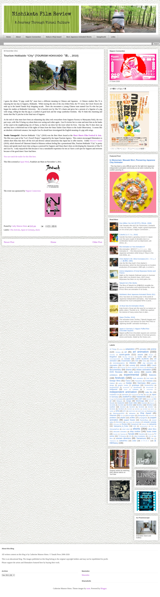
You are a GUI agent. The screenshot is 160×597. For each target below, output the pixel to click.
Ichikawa (135, 389)
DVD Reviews (116, 372)
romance (138, 422)
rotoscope (116, 424)
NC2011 (139, 405)
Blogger (103, 588)
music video (132, 403)
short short (126, 429)
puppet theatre (129, 420)
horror (125, 389)
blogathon (113, 357)
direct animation (132, 367)
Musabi (112, 403)
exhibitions (113, 375)
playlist (122, 418)
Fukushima (138, 381)
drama (129, 370)
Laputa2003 (129, 399)
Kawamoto (141, 397)
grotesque (135, 385)
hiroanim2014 (148, 385)
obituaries (132, 413)
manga (128, 401)
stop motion (135, 431)
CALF (150, 357)
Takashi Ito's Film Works (128, 283)
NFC (124, 411)
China (144, 361)
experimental (131, 374)
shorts (37, 230)
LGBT (140, 399)
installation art (114, 394)
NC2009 (120, 405)
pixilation (113, 418)
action (121, 349)
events (148, 372)
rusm (88, 588)
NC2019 (121, 409)
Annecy (118, 352)
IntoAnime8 (134, 394)
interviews (125, 394)
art (125, 352)
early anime (134, 372)
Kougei (112, 399)
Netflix (111, 411)
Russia (124, 424)
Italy (142, 394)
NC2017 (150, 407)
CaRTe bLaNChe (142, 359)
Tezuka (150, 434)
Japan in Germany (27, 230)
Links (113, 37)
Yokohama (113, 441)
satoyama (152, 424)
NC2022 (145, 409)
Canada (127, 359)
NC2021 (137, 409)
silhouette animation (120, 431)
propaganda (143, 418)
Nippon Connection (33, 37)
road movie (129, 422)
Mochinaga (140, 401)
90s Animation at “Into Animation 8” (132, 247)
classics (132, 363)
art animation (141, 351)
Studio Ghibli (151, 431)
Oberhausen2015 (118, 413)
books (140, 357)
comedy (132, 365)
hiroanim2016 (114, 387)
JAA (147, 394)
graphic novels (123, 385)
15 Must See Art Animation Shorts (131, 306)
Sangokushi (101, 37)
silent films (152, 429)
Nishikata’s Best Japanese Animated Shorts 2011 (137, 294)
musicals (144, 403)
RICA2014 (119, 422)
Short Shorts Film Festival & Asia (87, 135)
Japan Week (24, 162)
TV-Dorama (122, 436)
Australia (112, 354)
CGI (136, 361)
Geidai (129, 383)
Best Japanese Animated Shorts (79, 37)
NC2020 (129, 409)
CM (11, 230)
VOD (149, 436)
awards (140, 355)
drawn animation (143, 370)
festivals (17, 230)
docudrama (150, 367)
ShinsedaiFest (114, 429)
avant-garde (124, 354)
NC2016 (141, 407)
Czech (154, 365)
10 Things (113, 349)
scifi (134, 426)
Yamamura (141, 438)
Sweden (115, 434)
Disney (142, 367)
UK (130, 436)
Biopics (151, 354)
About (18, 37)
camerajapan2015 (115, 359)
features (152, 375)
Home (8, 37)
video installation (139, 436)
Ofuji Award (145, 413)
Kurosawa (119, 399)
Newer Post (9, 242)
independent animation (123, 391)
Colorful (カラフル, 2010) (128, 235)
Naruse (152, 403)
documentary (115, 370)
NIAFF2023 (132, 411)
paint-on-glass (130, 415)
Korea (152, 397)
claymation (114, 365)
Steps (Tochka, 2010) (127, 317)
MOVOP (151, 401)
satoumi (144, 424)
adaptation (130, 349)
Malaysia (119, 401)
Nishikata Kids (151, 411)
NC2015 (132, 407)
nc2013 (112, 407)
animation (143, 349)
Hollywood (113, 389)
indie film (148, 392)
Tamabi (131, 434)
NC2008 (112, 405)
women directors (123, 438)
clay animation (148, 363)
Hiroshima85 (149, 387)
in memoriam (148, 389)
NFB (117, 411)
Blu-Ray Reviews (128, 357)
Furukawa (149, 381)
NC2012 (150, 405)
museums (120, 403)
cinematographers (119, 363)
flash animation (138, 378)
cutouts (143, 365)
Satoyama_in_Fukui (121, 426)
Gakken (112, 383)
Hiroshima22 (137, 387)
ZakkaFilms (123, 441)
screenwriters (144, 426)
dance (115, 367)
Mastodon (85, 575)
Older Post (97, 242)
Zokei (134, 441)
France (128, 381)
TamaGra (142, 434)
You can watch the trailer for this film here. (20, 157)
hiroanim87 (126, 387)
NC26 (152, 409)
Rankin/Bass (144, 420)
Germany (141, 383)
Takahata (122, 434)
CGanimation (126, 361)
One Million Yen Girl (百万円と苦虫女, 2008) (135, 223)
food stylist (150, 378)
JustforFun (127, 397)
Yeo (152, 438)
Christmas (153, 361)
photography (141, 415)
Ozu (121, 415)
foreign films (115, 381)
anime (153, 349)
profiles (132, 418)
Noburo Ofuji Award (53, 37)
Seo (152, 426)
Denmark (122, 367)
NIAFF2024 (141, 411)
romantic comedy (150, 422)
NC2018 (112, 409)
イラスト (145, 441)
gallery (120, 383)
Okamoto (113, 415)
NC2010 (129, 405)
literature (148, 399)
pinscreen (151, 415)
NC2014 (123, 407)
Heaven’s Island (96, 141)
